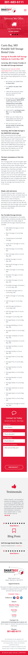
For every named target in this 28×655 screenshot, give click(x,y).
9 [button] (22, 523)
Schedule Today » (14, 594)
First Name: (6, 424)
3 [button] (15, 34)
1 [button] (10, 34)
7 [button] (17, 523)
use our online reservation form (10, 70)
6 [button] (15, 523)
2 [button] (13, 34)
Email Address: (7, 438)
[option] (14, 27)
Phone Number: (8, 431)
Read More (14, 526)
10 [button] (24, 523)
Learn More (13, 31)
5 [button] (13, 523)
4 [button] (17, 34)
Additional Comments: (10, 445)
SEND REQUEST (13, 467)
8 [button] (19, 523)
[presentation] (14, 461)
